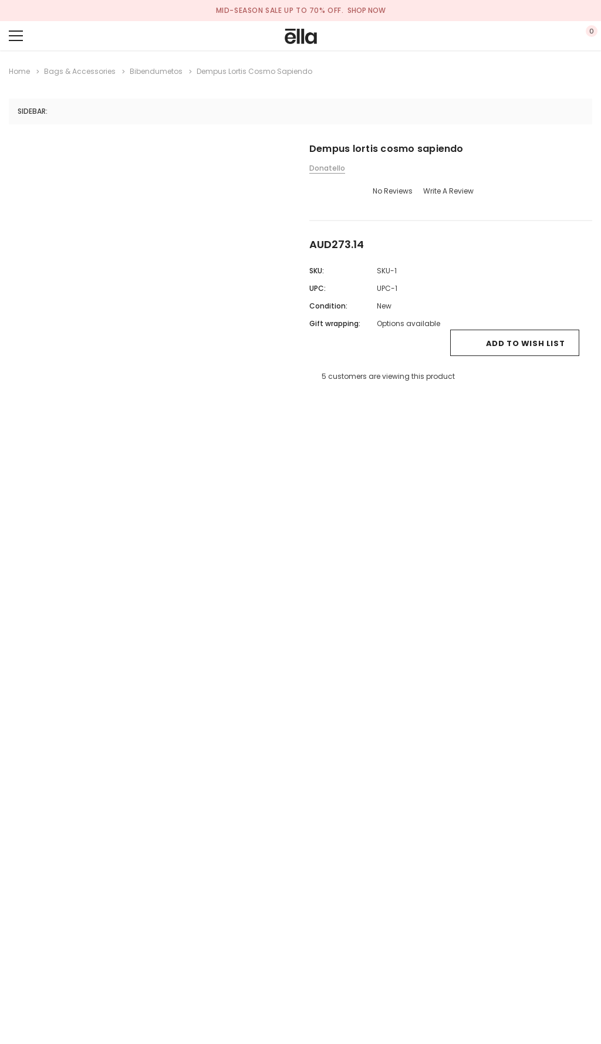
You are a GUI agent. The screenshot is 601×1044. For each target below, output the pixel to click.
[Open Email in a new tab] (331, 401)
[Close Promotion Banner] (593, 10)
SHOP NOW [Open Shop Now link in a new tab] (366, 10)
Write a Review (448, 191)
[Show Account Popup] (552, 35)
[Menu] (16, 36)
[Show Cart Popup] (586, 35)
